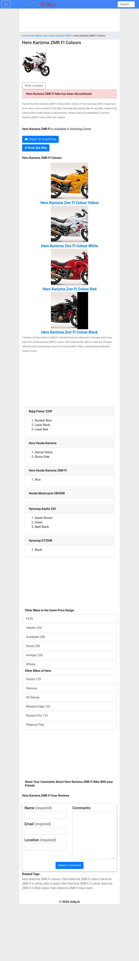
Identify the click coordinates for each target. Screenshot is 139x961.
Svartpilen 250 (35, 637)
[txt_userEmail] (46, 831)
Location (40, 840)
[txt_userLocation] (46, 847)
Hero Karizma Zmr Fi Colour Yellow (69, 202)
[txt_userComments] (93, 835)
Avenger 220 (34, 655)
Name (38, 808)
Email (38, 824)
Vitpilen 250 (34, 628)
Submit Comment (69, 865)
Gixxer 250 (33, 646)
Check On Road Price (40, 139)
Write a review (34, 85)
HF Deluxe (32, 697)
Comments (81, 808)
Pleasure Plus (35, 724)
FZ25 (29, 618)
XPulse (30, 664)
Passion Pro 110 (37, 715)
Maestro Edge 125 (38, 706)
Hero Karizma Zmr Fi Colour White (69, 246)
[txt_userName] (46, 815)
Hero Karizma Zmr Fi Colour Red (69, 289)
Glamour (31, 688)
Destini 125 (33, 679)
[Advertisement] (69, 380)
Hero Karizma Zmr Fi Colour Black (69, 332)
